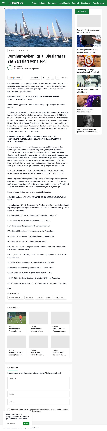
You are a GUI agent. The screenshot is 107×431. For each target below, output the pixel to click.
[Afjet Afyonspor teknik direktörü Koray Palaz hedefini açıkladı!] (38, 346)
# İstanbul (29, 297)
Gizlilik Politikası (10, 423)
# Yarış (48, 297)
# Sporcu (40, 297)
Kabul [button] (26, 423)
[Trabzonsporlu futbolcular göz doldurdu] (16, 323)
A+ (52, 78)
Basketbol (42, 3)
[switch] (5, 8)
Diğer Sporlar (86, 3)
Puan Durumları (98, 3)
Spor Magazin (64, 3)
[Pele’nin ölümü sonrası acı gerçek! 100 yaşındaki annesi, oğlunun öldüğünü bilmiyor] (89, 124)
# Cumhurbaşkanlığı (15, 297)
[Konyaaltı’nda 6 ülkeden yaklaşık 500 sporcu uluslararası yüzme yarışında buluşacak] (60, 346)
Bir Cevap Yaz (12, 368)
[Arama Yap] (11, 8)
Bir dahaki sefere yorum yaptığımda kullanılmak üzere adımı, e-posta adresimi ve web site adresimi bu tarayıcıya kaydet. (39, 411)
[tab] (95, 11)
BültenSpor (15, 3)
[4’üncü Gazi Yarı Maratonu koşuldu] (60, 323)
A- (57, 78)
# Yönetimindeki (60, 297)
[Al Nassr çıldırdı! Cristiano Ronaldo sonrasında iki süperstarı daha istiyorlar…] (89, 44)
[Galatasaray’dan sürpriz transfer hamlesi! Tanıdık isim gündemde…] (89, 64)
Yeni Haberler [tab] (81, 11)
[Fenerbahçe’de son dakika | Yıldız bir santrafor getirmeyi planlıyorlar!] (16, 346)
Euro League (52, 3)
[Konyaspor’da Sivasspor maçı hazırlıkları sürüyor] (89, 24)
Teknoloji (75, 3)
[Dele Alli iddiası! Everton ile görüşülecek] (89, 84)
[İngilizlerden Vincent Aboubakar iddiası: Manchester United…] (89, 104)
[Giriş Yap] (16, 8)
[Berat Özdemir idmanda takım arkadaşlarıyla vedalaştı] (38, 323)
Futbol (34, 3)
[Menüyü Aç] (3, 3)
